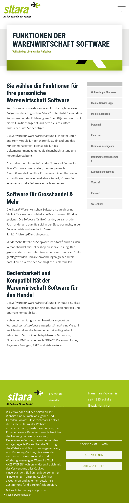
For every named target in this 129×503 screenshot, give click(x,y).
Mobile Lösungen (100, 113)
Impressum (40, 490)
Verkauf (95, 182)
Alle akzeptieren (93, 465)
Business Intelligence (102, 146)
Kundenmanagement (102, 171)
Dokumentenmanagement (104, 159)
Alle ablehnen (94, 455)
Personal (96, 124)
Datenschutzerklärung (18, 490)
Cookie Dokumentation (18, 494)
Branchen (55, 393)
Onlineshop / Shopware (103, 92)
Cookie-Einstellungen (94, 444)
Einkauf (95, 193)
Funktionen (56, 407)
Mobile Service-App (102, 103)
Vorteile (54, 400)
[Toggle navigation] (121, 9)
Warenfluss (97, 204)
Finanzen (96, 135)
